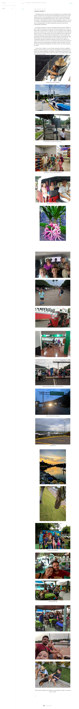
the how (44, 2)
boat (30, 2)
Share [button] (23, 9)
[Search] (71, 3)
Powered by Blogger (47, 705)
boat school (38, 2)
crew (33, 2)
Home (27, 2)
